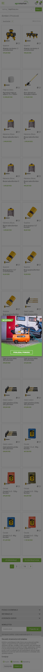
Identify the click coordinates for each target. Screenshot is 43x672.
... (20, 566)
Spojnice (6, 46)
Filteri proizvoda (32, 560)
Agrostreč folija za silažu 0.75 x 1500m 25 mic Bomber (10, 94)
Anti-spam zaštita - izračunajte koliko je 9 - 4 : (17, 634)
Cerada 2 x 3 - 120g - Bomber (10, 492)
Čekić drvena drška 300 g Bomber (10, 359)
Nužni (7, 662)
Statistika (16, 662)
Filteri (38, 9)
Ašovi (26, 90)
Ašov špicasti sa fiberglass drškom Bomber (30, 94)
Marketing (26, 662)
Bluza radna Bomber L (11, 137)
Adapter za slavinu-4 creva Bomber (31, 49)
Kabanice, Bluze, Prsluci (9, 135)
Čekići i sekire (28, 311)
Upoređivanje (11, 560)
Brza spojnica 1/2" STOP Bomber (9, 270)
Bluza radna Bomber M (31, 137)
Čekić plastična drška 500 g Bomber (10, 447)
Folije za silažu (8, 90)
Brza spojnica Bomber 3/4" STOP (11, 315)
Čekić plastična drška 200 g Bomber (10, 403)
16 (25, 566)
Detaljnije (5, 657)
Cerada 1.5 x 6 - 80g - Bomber (31, 447)
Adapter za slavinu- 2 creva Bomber (10, 49)
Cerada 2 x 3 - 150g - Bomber (31, 492)
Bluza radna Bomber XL (31, 182)
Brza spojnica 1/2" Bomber (30, 226)
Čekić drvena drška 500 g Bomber (30, 359)
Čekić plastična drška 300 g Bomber (31, 403)
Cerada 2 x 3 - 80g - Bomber (10, 536)
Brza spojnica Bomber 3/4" (32, 270)
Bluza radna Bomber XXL (10, 226)
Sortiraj (4, 9)
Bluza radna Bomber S (11, 181)
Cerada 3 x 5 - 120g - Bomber (31, 536)
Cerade (26, 444)
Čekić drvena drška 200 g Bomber (30, 315)
